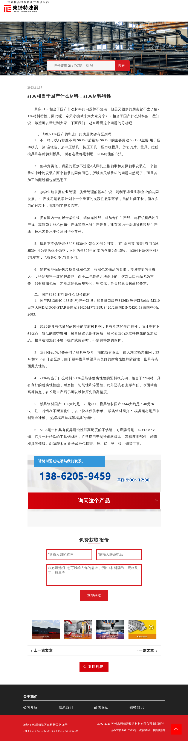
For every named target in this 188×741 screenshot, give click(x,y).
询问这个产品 (94, 500)
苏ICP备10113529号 (124, 730)
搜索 (121, 65)
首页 (112, 4)
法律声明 (145, 730)
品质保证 (136, 4)
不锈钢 (56, 243)
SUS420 (105, 307)
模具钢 (96, 326)
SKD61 (82, 140)
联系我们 (149, 4)
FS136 (52, 300)
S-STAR (60, 307)
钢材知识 (179, 4)
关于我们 (123, 4)
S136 (45, 109)
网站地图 (159, 730)
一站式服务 (164, 4)
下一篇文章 (144, 650)
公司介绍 (30, 707)
